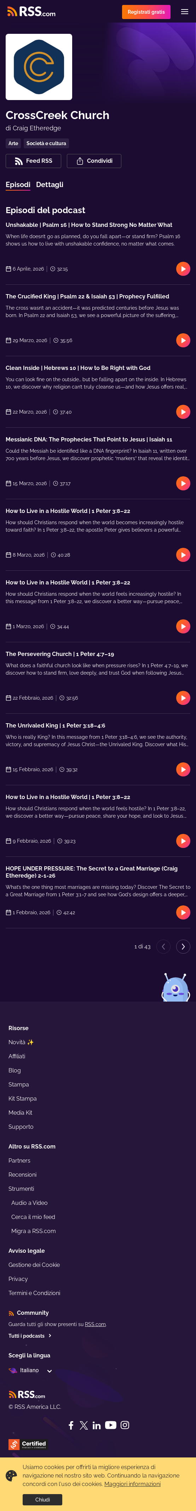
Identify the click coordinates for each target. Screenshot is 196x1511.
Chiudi (42, 1500)
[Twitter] (84, 1425)
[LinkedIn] (96, 1425)
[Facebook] (71, 1425)
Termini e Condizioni (34, 1293)
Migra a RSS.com (33, 1231)
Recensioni (22, 1174)
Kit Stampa (22, 1098)
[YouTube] (110, 1425)
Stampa (18, 1084)
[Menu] (184, 11)
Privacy (18, 1279)
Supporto (21, 1126)
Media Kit (20, 1112)
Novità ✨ (21, 1042)
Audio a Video (29, 1203)
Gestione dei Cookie (34, 1265)
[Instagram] (125, 1425)
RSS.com (95, 1324)
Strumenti (21, 1188)
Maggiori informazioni (132, 1484)
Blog (14, 1070)
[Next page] (183, 947)
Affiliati (16, 1056)
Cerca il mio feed (33, 1217)
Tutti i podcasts (30, 1336)
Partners (19, 1160)
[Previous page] (163, 947)
